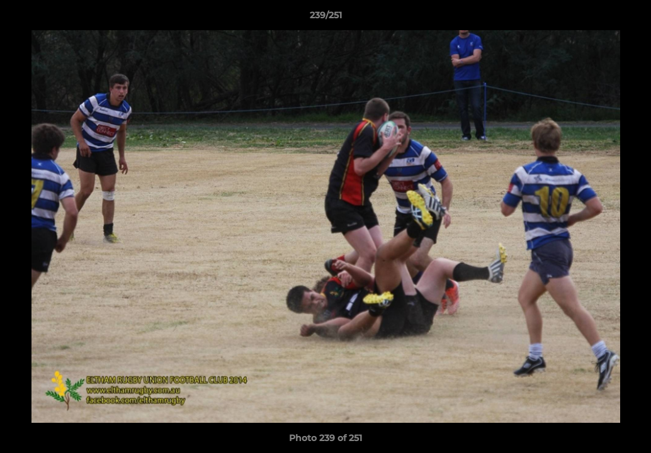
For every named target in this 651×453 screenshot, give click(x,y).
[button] (628, 18)
